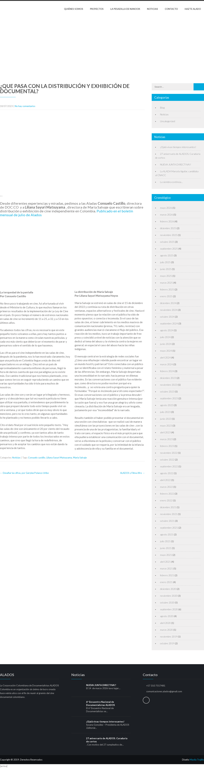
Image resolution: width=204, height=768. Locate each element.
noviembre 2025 (168, 234)
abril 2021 (165, 561)
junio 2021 (165, 548)
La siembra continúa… (171, 181)
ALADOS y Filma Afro (132, 473)
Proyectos (97, 9)
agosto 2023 (166, 405)
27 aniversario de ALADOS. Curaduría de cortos (106, 740)
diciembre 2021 (168, 507)
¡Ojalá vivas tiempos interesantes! (178, 147)
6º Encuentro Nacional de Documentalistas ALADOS (100, 703)
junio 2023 (165, 418)
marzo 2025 (166, 282)
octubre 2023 (167, 391)
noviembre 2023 (168, 384)
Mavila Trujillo (197, 759)
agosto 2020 (166, 616)
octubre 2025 (167, 241)
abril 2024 (165, 357)
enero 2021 (166, 582)
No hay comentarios (25, 106)
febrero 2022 (167, 493)
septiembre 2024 (169, 323)
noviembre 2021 (168, 514)
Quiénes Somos (73, 9)
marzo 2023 (166, 439)
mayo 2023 (166, 425)
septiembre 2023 (169, 398)
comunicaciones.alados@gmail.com (164, 691)
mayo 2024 (166, 350)
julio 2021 (165, 541)
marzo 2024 (166, 364)
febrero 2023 (167, 445)
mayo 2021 (166, 554)
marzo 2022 (166, 486)
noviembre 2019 (168, 636)
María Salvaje (80, 457)
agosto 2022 (166, 473)
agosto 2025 (166, 255)
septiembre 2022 (169, 466)
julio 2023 (165, 411)
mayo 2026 (166, 207)
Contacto (171, 9)
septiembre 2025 (169, 248)
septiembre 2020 (169, 609)
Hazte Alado (193, 9)
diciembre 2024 (168, 303)
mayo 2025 (166, 275)
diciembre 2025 (168, 228)
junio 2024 (165, 343)
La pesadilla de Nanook (125, 9)
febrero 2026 (167, 221)
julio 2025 (165, 262)
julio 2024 (165, 337)
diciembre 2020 (168, 588)
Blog (162, 107)
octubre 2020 (167, 602)
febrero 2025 (167, 289)
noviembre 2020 (168, 595)
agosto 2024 (166, 330)
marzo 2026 (166, 214)
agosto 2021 (166, 534)
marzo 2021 (166, 568)
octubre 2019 (167, 643)
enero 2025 (166, 296)
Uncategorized (167, 121)
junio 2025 (165, 269)
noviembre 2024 (168, 309)
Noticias (152, 9)
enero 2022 (166, 500)
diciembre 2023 (168, 377)
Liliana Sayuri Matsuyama (59, 457)
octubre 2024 (167, 316)
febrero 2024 (167, 371)
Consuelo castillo (36, 457)
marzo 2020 (166, 629)
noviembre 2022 (168, 452)
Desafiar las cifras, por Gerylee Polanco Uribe (24, 473)
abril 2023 (165, 432)
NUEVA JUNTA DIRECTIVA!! (175, 164)
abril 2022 (165, 479)
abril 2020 (165, 622)
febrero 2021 (167, 575)
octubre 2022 (167, 459)
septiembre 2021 (169, 527)
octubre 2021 (167, 520)
